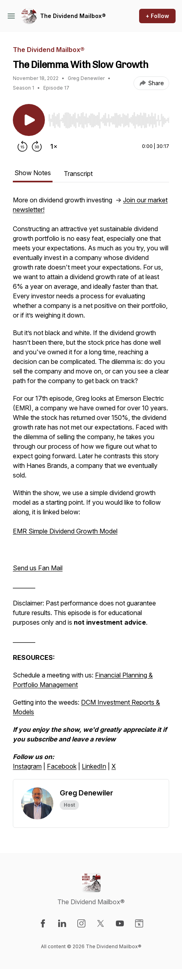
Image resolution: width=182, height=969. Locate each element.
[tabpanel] (91, 487)
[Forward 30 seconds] (36, 146)
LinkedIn (94, 766)
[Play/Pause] (29, 120)
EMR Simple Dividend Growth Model (65, 531)
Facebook (62, 766)
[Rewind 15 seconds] (22, 146)
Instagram (27, 766)
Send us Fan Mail (38, 568)
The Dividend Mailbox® (73, 15)
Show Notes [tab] (32, 173)
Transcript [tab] (78, 174)
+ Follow (157, 15)
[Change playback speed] (54, 146)
